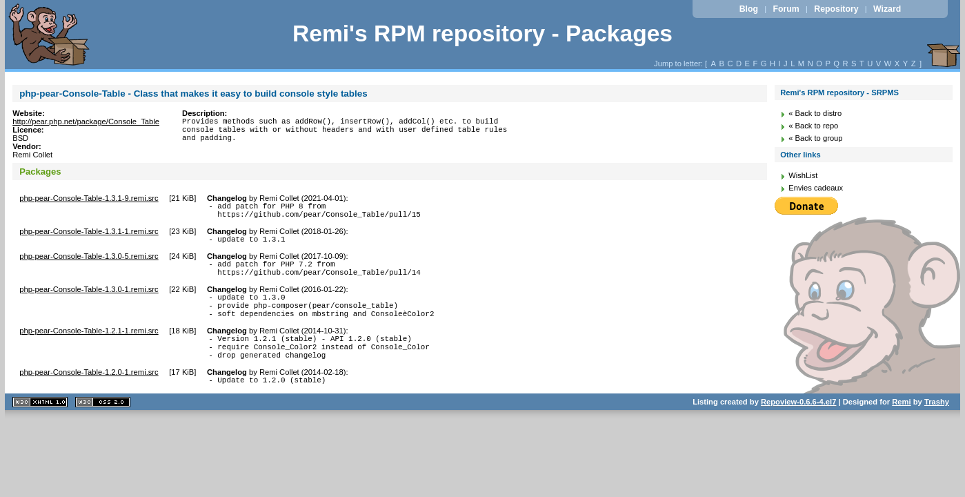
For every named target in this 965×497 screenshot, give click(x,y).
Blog (748, 9)
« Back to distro (815, 113)
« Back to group (815, 138)
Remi (901, 426)
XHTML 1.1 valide (40, 427)
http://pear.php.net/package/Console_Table (85, 121)
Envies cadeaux (815, 188)
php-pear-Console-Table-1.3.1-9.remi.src (88, 198)
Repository (836, 9)
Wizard (887, 9)
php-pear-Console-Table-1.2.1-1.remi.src (88, 347)
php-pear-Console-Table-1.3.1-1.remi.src (88, 235)
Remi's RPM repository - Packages (482, 33)
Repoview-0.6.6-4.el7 (798, 426)
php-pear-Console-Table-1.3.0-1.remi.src (88, 299)
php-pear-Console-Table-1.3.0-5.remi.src (88, 262)
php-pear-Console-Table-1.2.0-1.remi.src (88, 395)
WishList (802, 175)
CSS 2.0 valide (102, 427)
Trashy (936, 426)
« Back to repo (813, 125)
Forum (786, 9)
